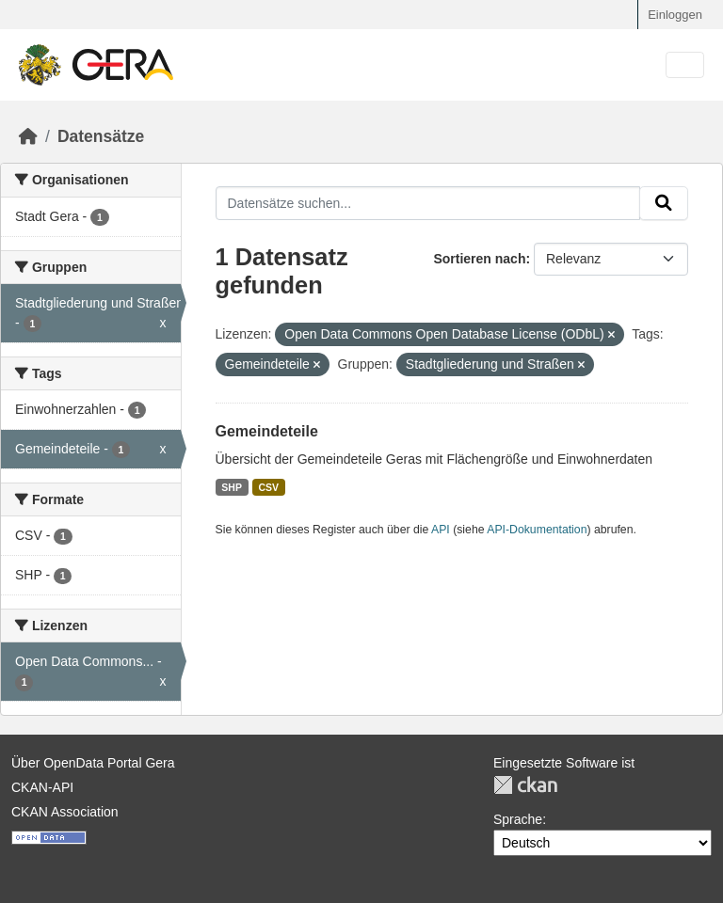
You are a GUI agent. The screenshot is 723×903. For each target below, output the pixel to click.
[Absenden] (663, 203)
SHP (231, 487)
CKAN (525, 785)
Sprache (517, 819)
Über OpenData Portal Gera (93, 762)
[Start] (28, 136)
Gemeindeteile (267, 431)
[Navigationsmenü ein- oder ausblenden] (685, 65)
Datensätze (100, 136)
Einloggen (675, 15)
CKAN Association (65, 811)
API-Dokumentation (536, 529)
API (440, 529)
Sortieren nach (479, 258)
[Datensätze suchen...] (428, 203)
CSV (268, 487)
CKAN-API (42, 787)
